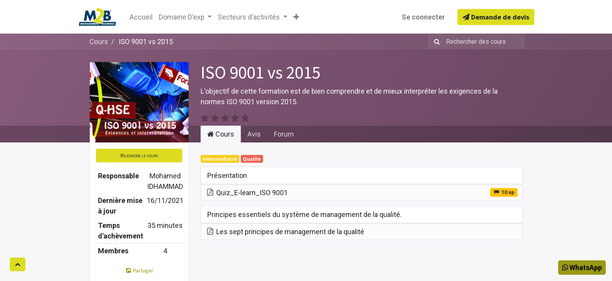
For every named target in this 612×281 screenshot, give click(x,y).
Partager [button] (139, 270)
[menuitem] (141, 17)
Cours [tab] (220, 134)
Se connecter (423, 17)
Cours (98, 41)
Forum (284, 134)
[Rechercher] (435, 41)
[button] (296, 17)
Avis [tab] (254, 134)
